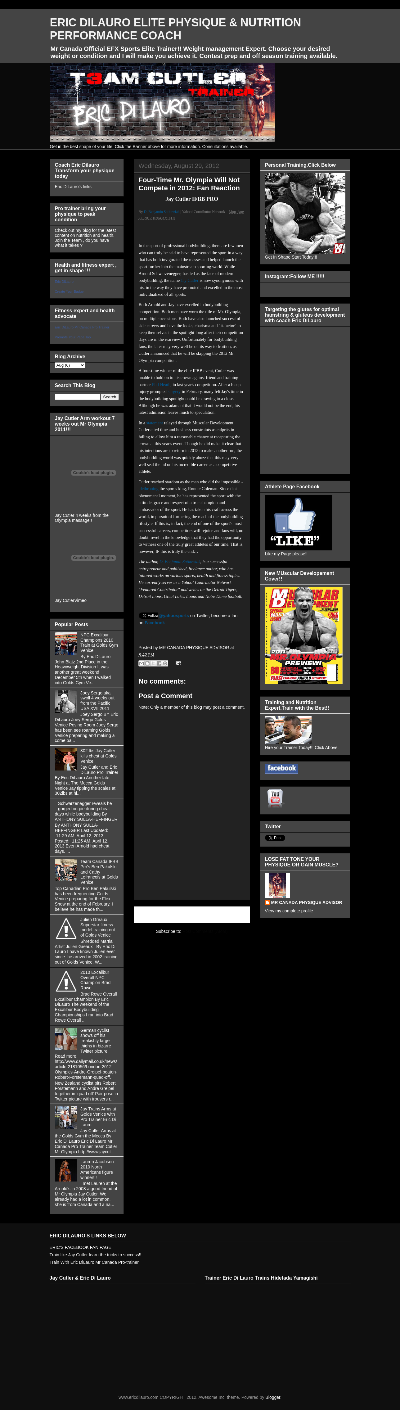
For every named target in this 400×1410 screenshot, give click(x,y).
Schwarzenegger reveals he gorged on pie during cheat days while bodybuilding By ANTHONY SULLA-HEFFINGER (86, 811)
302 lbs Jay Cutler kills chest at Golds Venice (98, 756)
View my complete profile (289, 910)
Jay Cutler (190, 280)
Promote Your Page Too (73, 337)
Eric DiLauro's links (73, 186)
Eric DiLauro (64, 281)
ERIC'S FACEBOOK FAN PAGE (80, 1247)
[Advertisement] (192, 875)
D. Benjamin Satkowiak (162, 212)
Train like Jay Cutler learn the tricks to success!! (96, 1254)
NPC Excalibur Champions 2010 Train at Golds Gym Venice (99, 642)
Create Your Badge (69, 291)
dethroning (149, 488)
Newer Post (152, 915)
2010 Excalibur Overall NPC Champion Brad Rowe (95, 980)
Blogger (272, 1397)
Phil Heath (161, 384)
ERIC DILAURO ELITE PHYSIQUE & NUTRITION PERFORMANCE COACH (175, 29)
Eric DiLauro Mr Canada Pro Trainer (82, 327)
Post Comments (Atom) (204, 931)
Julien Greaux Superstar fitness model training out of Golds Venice (97, 927)
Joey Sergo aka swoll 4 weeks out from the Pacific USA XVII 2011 (97, 700)
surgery (174, 391)
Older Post (232, 915)
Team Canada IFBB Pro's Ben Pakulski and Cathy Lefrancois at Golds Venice (99, 872)
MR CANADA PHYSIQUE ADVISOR (306, 902)
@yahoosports (174, 615)
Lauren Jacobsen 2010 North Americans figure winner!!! (97, 1169)
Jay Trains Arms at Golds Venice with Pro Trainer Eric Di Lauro (98, 1116)
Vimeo (80, 600)
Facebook (155, 622)
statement (154, 423)
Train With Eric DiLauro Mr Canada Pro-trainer (94, 1262)
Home (193, 915)
